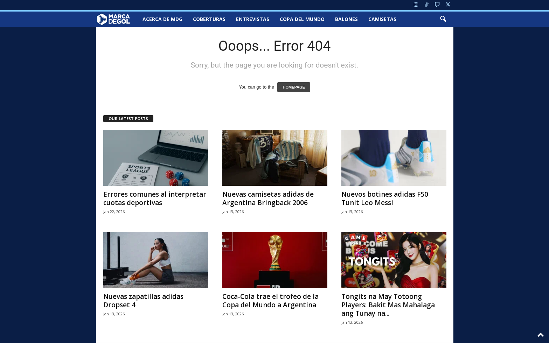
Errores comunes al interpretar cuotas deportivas (154, 198)
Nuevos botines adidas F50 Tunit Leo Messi (384, 198)
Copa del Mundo (302, 19)
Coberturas (209, 19)
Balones (346, 19)
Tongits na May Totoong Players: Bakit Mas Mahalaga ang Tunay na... (388, 305)
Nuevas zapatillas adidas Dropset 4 (143, 300)
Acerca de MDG (162, 19)
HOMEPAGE (294, 87)
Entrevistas (252, 19)
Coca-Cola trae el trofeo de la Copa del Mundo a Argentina (270, 300)
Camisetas (382, 19)
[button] (443, 19)
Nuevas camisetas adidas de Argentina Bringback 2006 (268, 198)
